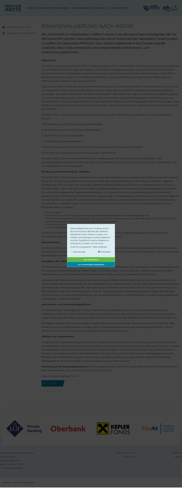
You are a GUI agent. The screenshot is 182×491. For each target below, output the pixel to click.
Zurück (53, 383)
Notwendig (78, 252)
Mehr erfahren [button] (100, 247)
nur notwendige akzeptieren (91, 264)
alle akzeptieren (91, 259)
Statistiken (104, 252)
